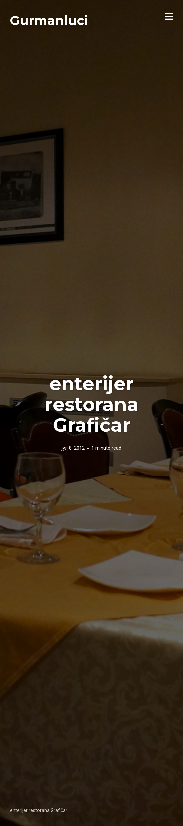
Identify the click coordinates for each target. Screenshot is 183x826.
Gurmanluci (49, 20)
